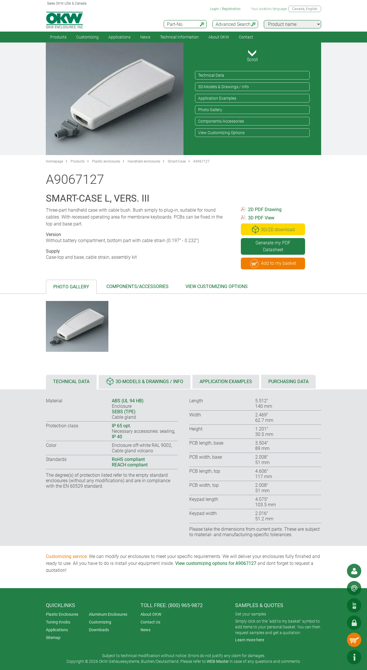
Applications (119, 37)
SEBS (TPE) (124, 411)
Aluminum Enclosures (108, 614)
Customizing (87, 37)
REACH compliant (130, 465)
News (145, 37)
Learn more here (249, 640)
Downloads (99, 629)
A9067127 (201, 161)
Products (58, 37)
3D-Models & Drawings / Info (223, 86)
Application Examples (217, 98)
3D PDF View (261, 218)
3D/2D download (273, 229)
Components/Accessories (221, 121)
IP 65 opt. (121, 425)
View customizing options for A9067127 (215, 563)
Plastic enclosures (106, 161)
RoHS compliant (128, 459)
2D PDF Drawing (265, 209)
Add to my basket (273, 263)
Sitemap (53, 637)
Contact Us (150, 622)
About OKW (150, 614)
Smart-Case (177, 161)
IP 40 (117, 436)
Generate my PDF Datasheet (272, 246)
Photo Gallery (210, 109)
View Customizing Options (221, 132)
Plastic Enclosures (62, 614)
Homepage (54, 161)
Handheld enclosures (144, 161)
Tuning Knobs (58, 622)
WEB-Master (218, 661)
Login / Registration (225, 9)
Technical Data (211, 75)
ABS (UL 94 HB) (128, 400)
